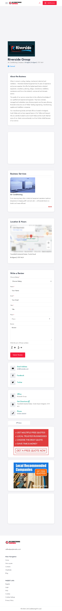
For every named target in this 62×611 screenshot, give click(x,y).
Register (7, 584)
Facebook (20, 375)
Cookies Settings (10, 597)
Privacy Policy (9, 600)
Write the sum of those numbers (19, 343)
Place (11, 315)
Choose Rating (14, 277)
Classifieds (8, 570)
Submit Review (18, 355)
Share (18, 423)
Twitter (19, 382)
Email (11, 296)
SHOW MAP (31, 239)
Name (11, 286)
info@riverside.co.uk (22, 369)
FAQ (6, 591)
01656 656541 (21, 414)
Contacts (7, 567)
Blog (6, 573)
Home (7, 560)
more (50, 207)
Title (11, 305)
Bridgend (27, 62)
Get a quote (8, 563)
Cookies (7, 594)
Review (12, 324)
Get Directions (23, 401)
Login (7, 587)
